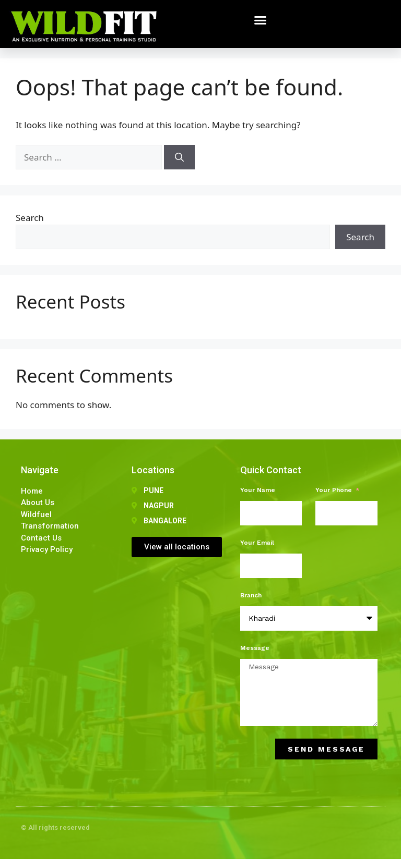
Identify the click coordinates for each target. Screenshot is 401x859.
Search (30, 218)
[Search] (179, 157)
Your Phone (334, 490)
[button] (260, 20)
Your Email (257, 542)
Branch (251, 595)
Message (254, 648)
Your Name (257, 490)
